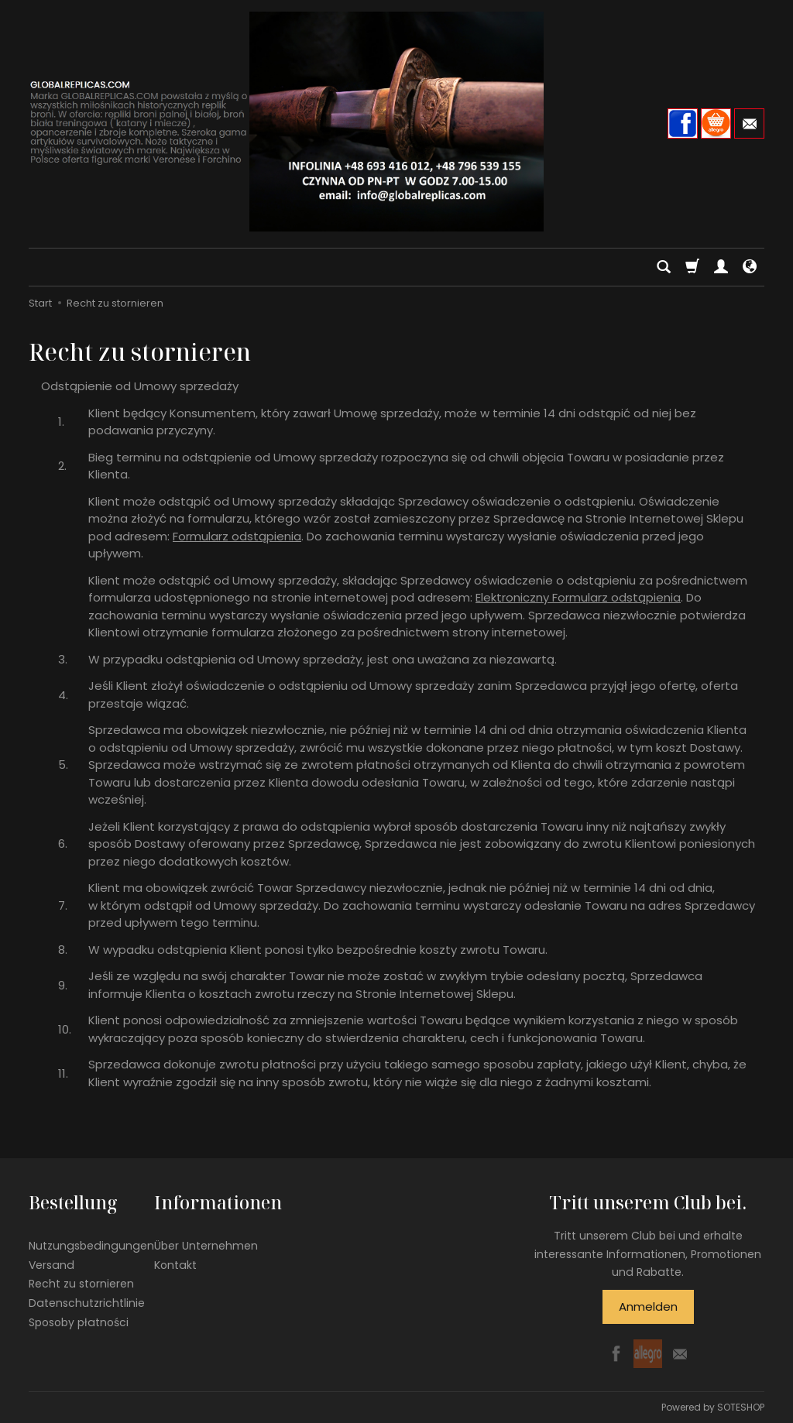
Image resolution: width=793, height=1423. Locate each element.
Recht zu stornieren (81, 1283)
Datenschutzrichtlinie (87, 1303)
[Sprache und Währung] (749, 267)
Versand (51, 1265)
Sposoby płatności (79, 1322)
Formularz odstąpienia (237, 536)
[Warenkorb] (692, 267)
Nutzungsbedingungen (91, 1245)
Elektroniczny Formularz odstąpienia (578, 597)
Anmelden (648, 1306)
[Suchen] (663, 267)
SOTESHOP (740, 1407)
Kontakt (175, 1265)
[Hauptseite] (396, 121)
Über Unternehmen (206, 1245)
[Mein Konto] (721, 267)
